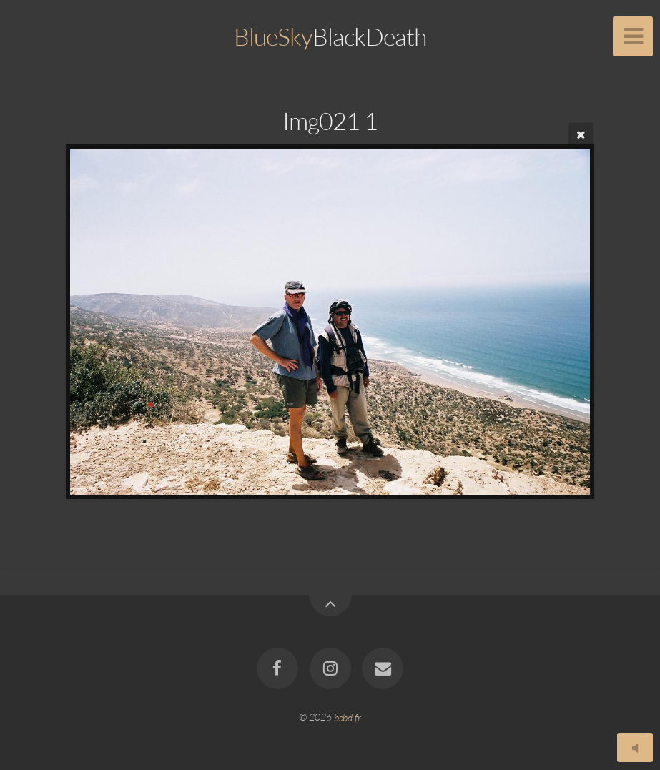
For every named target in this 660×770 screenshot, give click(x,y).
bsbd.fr (347, 717)
